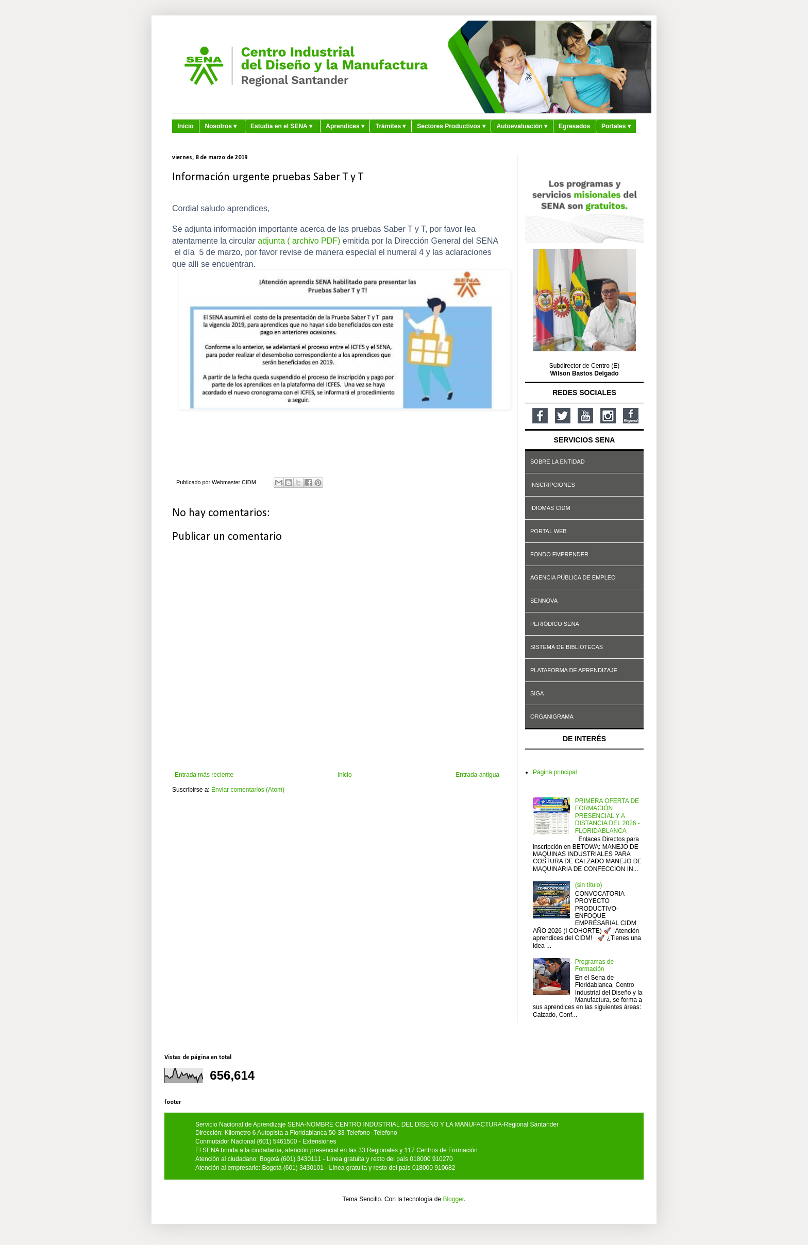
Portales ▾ (616, 126)
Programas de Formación (594, 965)
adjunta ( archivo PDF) (299, 240)
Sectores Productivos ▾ (451, 126)
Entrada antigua (477, 774)
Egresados (574, 126)
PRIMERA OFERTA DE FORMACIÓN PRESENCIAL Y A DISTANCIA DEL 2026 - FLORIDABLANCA (607, 815)
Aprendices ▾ (345, 126)
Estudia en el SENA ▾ (281, 126)
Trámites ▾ (391, 126)
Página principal (555, 772)
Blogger (453, 1199)
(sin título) (588, 885)
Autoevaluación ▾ (522, 126)
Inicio (185, 126)
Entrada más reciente (204, 774)
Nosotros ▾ (221, 126)
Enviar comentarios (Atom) (247, 789)
